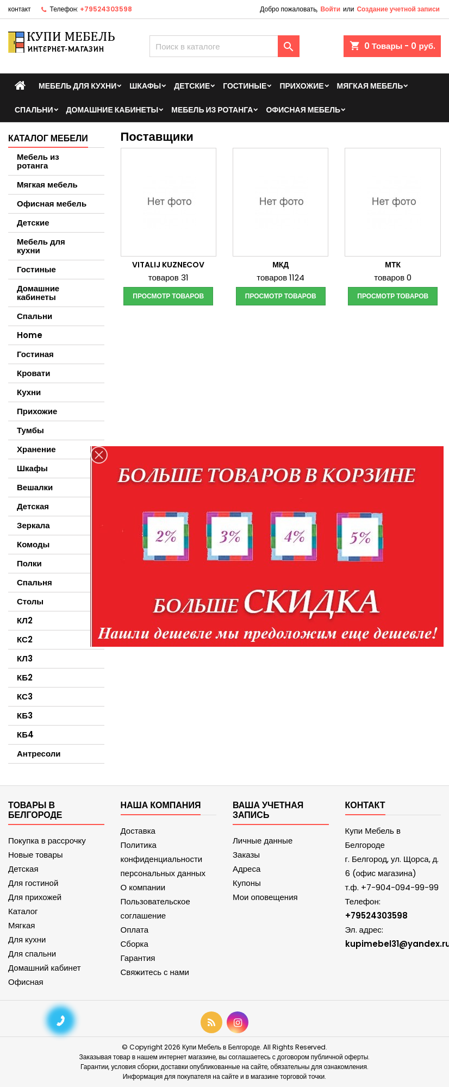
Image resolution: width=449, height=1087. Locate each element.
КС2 (25, 639)
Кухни (29, 392)
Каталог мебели (48, 138)
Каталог (23, 911)
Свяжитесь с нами (155, 972)
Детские (192, 85)
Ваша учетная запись (268, 810)
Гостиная (35, 354)
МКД (280, 264)
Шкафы (145, 85)
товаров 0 (392, 277)
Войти (330, 9)
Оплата (135, 929)
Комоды (33, 544)
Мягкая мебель (370, 85)
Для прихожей (34, 897)
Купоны (247, 883)
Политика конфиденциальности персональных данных (163, 859)
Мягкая (21, 925)
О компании (143, 887)
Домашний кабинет (44, 967)
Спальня (34, 582)
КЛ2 (25, 620)
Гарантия (138, 958)
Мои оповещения (265, 897)
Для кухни (27, 939)
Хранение (36, 449)
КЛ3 (25, 658)
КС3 (25, 696)
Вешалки (35, 487)
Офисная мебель (303, 109)
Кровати (33, 373)
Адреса (246, 868)
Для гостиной (33, 883)
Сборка (134, 943)
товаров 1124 (280, 277)
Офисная (25, 982)
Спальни (34, 109)
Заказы (246, 854)
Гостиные (244, 85)
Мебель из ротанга (212, 109)
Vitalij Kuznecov (168, 264)
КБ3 (25, 715)
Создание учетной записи (398, 9)
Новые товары (35, 854)
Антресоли (38, 753)
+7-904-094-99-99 (400, 887)
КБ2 (25, 677)
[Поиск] (224, 46)
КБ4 (25, 734)
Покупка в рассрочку (47, 840)
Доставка (138, 830)
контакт (19, 9)
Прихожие (301, 85)
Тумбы (30, 430)
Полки (29, 563)
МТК (393, 264)
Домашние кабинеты (112, 109)
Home (29, 335)
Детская (33, 506)
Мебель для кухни (77, 85)
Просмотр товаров (168, 296)
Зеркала (33, 525)
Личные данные (262, 840)
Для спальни (32, 953)
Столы (30, 601)
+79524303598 (106, 9)
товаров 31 (168, 277)
